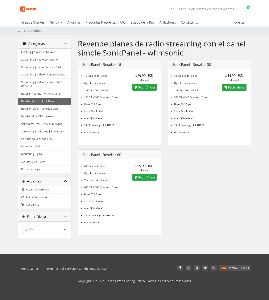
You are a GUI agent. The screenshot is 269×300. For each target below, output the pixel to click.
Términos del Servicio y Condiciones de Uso (76, 269)
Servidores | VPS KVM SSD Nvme (41, 124)
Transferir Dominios (35, 197)
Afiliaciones (168, 22)
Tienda (54, 22)
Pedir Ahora (144, 87)
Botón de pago (30, 169)
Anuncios (74, 22)
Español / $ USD (235, 268)
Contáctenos (190, 22)
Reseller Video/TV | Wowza (38, 116)
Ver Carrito (30, 204)
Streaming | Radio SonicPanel (39, 59)
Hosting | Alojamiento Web (38, 52)
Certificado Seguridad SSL (37, 139)
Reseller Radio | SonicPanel (38, 101)
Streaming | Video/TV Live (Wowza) (43, 74)
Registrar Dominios (35, 189)
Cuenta (239, 22)
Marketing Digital (31, 154)
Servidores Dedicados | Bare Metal (42, 131)
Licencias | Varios (32, 146)
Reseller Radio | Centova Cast (39, 109)
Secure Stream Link (33, 161)
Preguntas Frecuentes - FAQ (106, 22)
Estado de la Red (142, 22)
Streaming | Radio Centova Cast (41, 67)
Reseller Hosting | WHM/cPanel (41, 93)
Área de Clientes (32, 22)
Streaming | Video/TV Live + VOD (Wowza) (41, 84)
